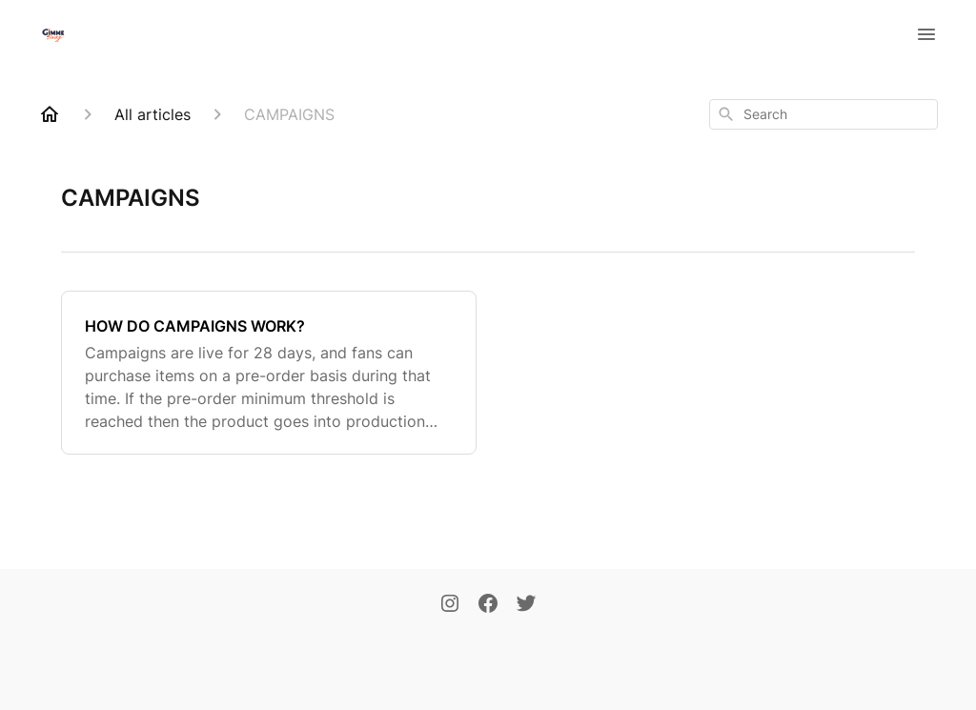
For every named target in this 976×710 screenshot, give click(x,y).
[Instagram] (449, 605)
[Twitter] (526, 605)
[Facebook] (488, 605)
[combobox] (823, 114)
